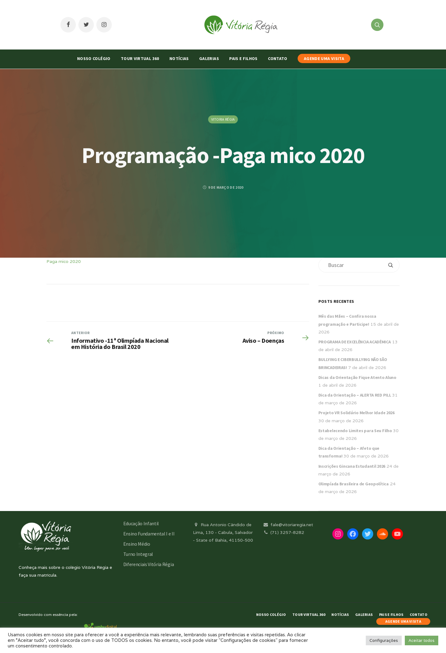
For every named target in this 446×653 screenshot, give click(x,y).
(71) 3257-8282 (283, 532)
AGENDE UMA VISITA (324, 58)
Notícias (179, 58)
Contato (277, 58)
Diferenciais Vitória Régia (148, 564)
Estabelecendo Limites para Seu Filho (355, 430)
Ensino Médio (136, 544)
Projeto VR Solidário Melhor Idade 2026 (356, 412)
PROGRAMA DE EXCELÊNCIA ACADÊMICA (354, 342)
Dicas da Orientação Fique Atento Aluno (357, 377)
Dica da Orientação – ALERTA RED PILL (354, 395)
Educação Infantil (141, 523)
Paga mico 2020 (63, 261)
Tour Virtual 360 (140, 58)
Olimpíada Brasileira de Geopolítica (353, 484)
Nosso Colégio (94, 58)
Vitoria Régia (223, 119)
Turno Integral (138, 554)
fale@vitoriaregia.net (288, 524)
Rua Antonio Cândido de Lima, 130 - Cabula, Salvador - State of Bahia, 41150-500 (223, 532)
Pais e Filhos (243, 58)
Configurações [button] (383, 640)
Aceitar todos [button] (422, 640)
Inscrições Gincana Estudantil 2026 (351, 466)
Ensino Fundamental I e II (149, 534)
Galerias (209, 58)
